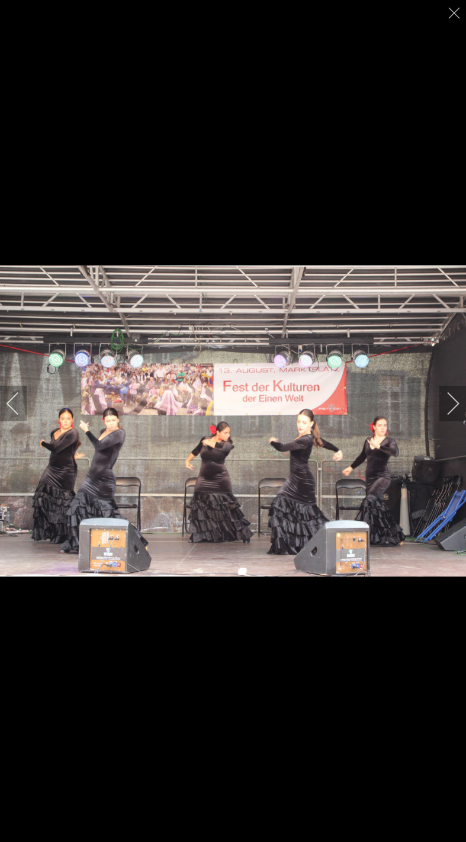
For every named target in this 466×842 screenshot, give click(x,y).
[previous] (20, 403)
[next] (445, 403)
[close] (455, 13)
